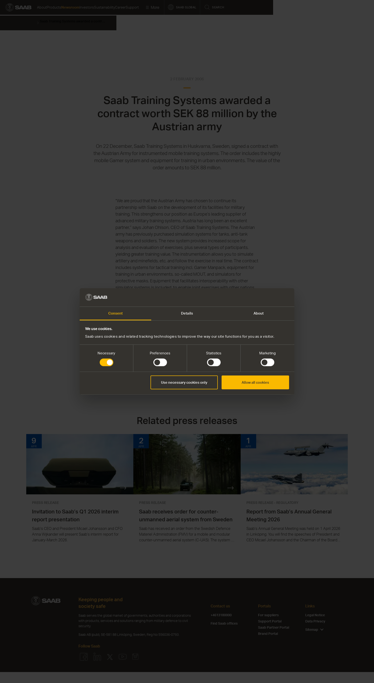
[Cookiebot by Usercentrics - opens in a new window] (268, 297)
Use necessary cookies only (184, 382)
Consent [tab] (115, 313)
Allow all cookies (255, 382)
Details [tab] (187, 313)
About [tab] (259, 313)
